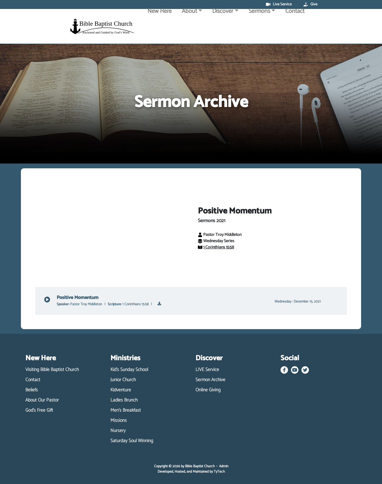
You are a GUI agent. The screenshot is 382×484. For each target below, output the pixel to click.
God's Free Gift (39, 410)
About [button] (189, 28)
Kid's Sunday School (129, 369)
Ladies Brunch (124, 400)
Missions (118, 420)
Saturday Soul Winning (131, 441)
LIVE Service (207, 369)
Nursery (118, 430)
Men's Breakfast (125, 410)
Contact (294, 28)
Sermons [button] (259, 28)
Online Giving (208, 390)
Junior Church (123, 380)
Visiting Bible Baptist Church (52, 369)
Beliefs (31, 390)
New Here (159, 28)
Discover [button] (222, 28)
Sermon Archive (210, 380)
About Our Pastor (42, 400)
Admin (223, 466)
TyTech (219, 471)
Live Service (279, 4)
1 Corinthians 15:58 (216, 247)
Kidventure (120, 390)
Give (310, 4)
